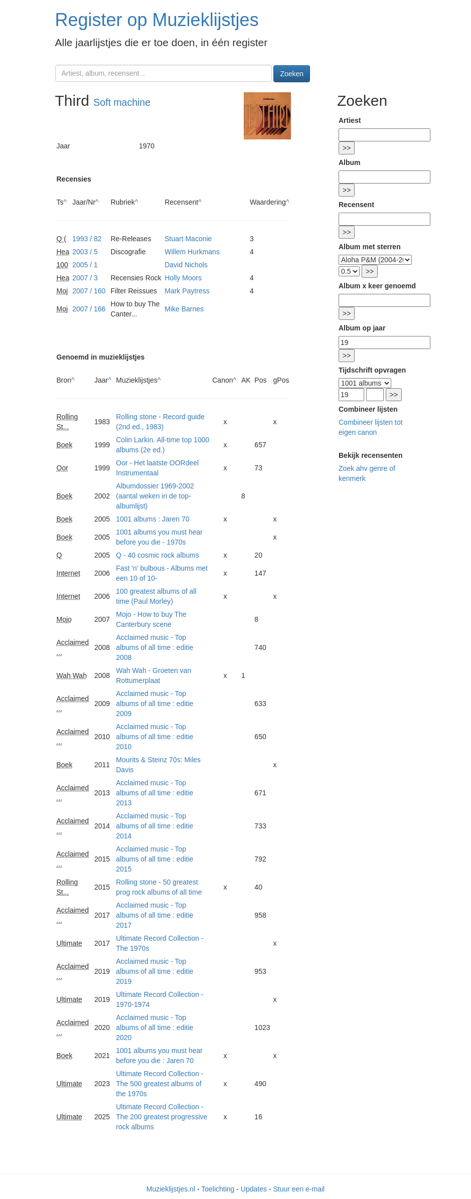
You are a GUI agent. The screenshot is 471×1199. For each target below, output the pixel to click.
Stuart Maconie (188, 239)
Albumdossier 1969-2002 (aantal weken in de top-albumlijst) (155, 496)
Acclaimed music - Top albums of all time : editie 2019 (154, 971)
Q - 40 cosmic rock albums (157, 555)
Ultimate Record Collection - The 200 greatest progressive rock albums (161, 1117)
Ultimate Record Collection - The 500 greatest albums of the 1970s (159, 1084)
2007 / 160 (88, 291)
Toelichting (217, 1189)
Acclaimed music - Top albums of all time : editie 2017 (154, 915)
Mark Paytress (187, 291)
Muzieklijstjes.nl (170, 1189)
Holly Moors (183, 278)
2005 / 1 (85, 265)
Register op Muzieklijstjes (157, 20)
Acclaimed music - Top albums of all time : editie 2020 (154, 1027)
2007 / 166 (88, 309)
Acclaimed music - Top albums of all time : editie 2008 (154, 647)
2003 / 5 (85, 252)
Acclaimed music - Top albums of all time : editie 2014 (154, 826)
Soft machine (121, 102)
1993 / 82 (86, 239)
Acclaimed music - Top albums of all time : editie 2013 (154, 793)
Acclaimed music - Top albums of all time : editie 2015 (154, 859)
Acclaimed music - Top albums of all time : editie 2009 (154, 704)
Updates (254, 1189)
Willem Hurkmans (192, 252)
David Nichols (186, 265)
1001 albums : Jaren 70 (152, 519)
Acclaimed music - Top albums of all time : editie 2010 (154, 737)
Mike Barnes (184, 309)
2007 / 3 (85, 278)
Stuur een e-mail (299, 1189)
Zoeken (291, 74)
